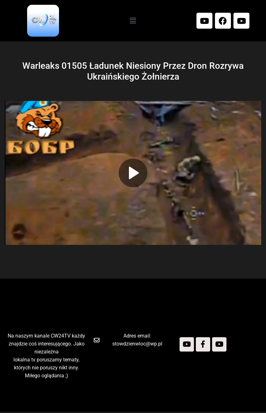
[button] (133, 21)
